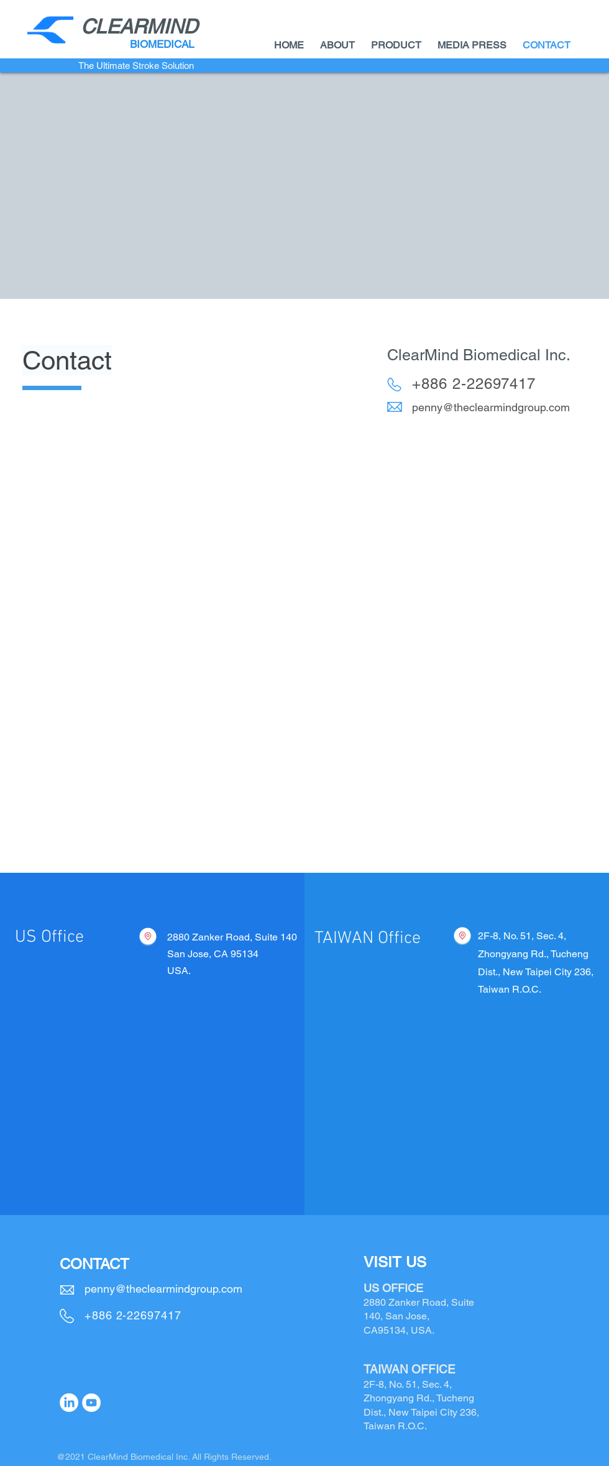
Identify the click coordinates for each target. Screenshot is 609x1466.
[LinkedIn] (69, 1402)
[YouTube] (91, 1402)
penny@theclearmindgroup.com (491, 407)
